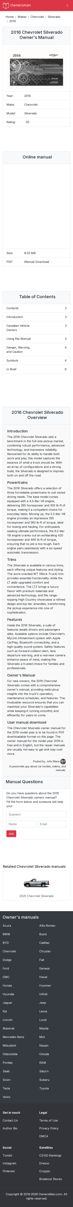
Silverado (54, 17)
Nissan (43, 1045)
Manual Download (36, 262)
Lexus (43, 1011)
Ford (6, 968)
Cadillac (44, 943)
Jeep (42, 1002)
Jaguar (7, 1002)
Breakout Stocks (50, 1179)
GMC (6, 977)
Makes (22, 17)
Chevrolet (37, 17)
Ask (11, 833)
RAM (42, 1062)
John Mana (56, 761)
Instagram (9, 1163)
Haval (43, 977)
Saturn (44, 1071)
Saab (6, 1071)
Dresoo (44, 1163)
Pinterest (9, 1171)
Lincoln (7, 1020)
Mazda (43, 1028)
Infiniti (43, 994)
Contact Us (10, 1120)
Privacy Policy (49, 1128)
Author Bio (10, 1128)
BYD (6, 943)
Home (10, 17)
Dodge (7, 960)
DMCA (43, 1136)
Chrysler (45, 951)
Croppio (44, 1171)
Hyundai (8, 994)
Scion (6, 1080)
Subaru (44, 1080)
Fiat (41, 960)
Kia (5, 1011)
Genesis (44, 968)
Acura (7, 925)
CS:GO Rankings (50, 1155)
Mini (42, 1037)
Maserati (8, 1028)
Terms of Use (48, 1120)
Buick (43, 934)
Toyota (44, 1088)
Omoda (44, 1054)
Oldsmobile (10, 1054)
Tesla (6, 1088)
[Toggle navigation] (67, 5)
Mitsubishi (9, 1045)
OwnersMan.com (50, 1194)
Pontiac (8, 1062)
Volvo (6, 1097)
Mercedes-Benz (13, 1037)
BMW (6, 934)
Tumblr (7, 1155)
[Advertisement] (36, 139)
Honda (7, 985)
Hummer (45, 985)
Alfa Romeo (47, 925)
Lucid (42, 1020)
